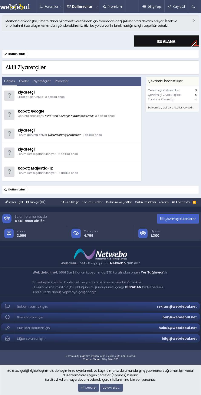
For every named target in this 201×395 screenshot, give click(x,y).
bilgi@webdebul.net (179, 338)
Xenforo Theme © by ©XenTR (100, 359)
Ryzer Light (14, 202)
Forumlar (51, 6)
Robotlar (62, 81)
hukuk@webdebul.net (178, 328)
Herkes (9, 81)
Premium (115, 6)
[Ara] (193, 6)
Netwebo (118, 263)
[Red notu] (193, 21)
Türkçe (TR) (35, 202)
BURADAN (133, 287)
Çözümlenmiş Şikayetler (64, 135)
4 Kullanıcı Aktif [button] (30, 221)
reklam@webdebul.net (177, 306)
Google (37, 111)
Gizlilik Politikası (145, 202)
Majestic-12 (42, 168)
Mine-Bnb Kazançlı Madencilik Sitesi (69, 116)
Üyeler (24, 81)
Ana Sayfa (181, 202)
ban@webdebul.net (179, 317)
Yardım (164, 202)
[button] (61, 6)
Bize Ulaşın (72, 202)
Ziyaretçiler (42, 81)
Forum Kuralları (93, 202)
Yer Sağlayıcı (152, 272)
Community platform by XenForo (100, 356)
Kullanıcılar (82, 6)
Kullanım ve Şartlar (119, 202)
